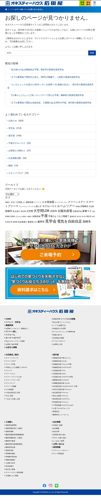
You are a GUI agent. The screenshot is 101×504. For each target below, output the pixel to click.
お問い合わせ (58, 444)
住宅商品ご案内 (11, 355)
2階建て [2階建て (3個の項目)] (7, 202)
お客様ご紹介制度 (11, 344)
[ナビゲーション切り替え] (94, 3)
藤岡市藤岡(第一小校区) (13, 438)
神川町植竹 (9, 466)
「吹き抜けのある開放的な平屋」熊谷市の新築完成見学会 (36, 69)
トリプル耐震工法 (59, 325)
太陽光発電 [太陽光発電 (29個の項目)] (65, 211)
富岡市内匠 (9, 450)
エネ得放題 (9, 389)
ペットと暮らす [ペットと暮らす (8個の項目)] (35, 206)
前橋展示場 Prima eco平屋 (61, 364)
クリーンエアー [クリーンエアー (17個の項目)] (76, 201)
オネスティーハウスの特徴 (63, 319)
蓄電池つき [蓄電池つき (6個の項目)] (32, 222)
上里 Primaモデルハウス (61, 408)
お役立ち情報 (10, 347)
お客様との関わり (16, 150)
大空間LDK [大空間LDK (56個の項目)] (41, 211)
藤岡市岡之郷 (9, 447)
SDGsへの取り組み (59, 438)
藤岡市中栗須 (9, 441)
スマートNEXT (10, 361)
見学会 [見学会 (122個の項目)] (51, 221)
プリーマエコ (9, 374)
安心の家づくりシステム (61, 322)
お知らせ (12, 120)
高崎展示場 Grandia (59, 361)
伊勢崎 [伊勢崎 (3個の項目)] (77, 206)
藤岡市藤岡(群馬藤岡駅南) (14, 435)
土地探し (8, 422)
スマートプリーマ (11, 358)
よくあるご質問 (58, 441)
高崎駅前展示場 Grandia (61, 383)
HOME (7, 319)
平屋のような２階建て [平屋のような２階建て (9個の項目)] (58, 216)
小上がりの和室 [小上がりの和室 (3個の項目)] (21, 216)
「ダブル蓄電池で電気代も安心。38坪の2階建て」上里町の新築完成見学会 (44, 77)
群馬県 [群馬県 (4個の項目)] (15, 222)
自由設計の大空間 (59, 328)
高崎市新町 (9, 431)
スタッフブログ (15, 173)
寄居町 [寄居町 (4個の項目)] (7, 216)
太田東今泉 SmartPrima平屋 (62, 377)
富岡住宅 (55, 411)
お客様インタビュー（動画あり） (16, 328)
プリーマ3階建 (10, 386)
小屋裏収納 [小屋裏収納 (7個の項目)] (35, 216)
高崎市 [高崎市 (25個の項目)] (87, 221)
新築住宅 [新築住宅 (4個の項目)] (73, 216)
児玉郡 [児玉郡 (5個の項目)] (91, 206)
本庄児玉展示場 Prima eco (61, 389)
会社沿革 (55, 431)
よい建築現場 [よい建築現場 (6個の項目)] (27, 202)
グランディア (9, 383)
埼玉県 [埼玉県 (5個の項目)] (23, 211)
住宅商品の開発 (58, 338)
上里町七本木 (9, 463)
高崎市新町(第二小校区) (13, 428)
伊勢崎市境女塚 (10, 457)
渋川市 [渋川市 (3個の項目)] (84, 216)
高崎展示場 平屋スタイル (61, 358)
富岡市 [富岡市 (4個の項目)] (12, 216)
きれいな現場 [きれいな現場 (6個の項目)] (16, 202)
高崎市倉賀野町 (10, 425)
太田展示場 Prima (58, 370)
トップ (10, 9)
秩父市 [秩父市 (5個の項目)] (9, 222)
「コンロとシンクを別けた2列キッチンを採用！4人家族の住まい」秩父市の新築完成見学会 (50, 86)
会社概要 (55, 428)
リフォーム (9, 335)
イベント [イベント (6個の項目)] (37, 202)
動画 (10, 165)
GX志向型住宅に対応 (12, 393)
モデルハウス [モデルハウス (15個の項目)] (49, 206)
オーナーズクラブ (12, 338)
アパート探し (10, 331)
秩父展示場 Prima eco (60, 393)
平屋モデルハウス (16, 143)
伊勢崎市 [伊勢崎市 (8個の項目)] (84, 206)
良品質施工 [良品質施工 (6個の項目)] (22, 222)
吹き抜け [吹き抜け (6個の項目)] (16, 211)
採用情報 (56, 447)
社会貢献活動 (14, 158)
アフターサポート (59, 341)
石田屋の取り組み (59, 435)
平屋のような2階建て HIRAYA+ (15, 367)
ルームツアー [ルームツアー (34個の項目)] (66, 206)
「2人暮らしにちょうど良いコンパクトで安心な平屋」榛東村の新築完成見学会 (46, 95)
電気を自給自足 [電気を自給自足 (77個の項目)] (69, 221)
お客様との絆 (57, 344)
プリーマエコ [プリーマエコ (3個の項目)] (23, 206)
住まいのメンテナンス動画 (14, 341)
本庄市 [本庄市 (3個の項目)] (79, 216)
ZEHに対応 (8, 396)
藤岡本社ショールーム (60, 415)
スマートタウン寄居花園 (13, 472)
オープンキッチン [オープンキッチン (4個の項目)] (61, 202)
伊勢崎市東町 (9, 453)
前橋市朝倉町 (9, 460)
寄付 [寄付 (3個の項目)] (93, 211)
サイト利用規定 (58, 453)
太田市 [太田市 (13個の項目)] (53, 211)
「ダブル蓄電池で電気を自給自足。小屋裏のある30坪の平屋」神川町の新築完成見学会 (50, 102)
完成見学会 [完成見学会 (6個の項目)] (77, 211)
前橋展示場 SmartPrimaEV (62, 367)
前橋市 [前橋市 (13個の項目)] (8, 211)
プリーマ (8, 370)
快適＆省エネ (57, 335)
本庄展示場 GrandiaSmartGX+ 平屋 (64, 386)
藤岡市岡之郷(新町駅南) (13, 444)
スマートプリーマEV (12, 380)
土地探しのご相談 (11, 476)
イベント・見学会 (12, 322)
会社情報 (56, 422)
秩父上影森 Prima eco (60, 396)
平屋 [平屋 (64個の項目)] (44, 216)
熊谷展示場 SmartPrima (61, 399)
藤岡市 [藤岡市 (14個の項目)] (41, 221)
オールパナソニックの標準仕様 (63, 332)
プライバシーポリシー (60, 450)
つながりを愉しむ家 (12, 399)
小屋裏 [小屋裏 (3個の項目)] (28, 216)
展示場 (11, 135)
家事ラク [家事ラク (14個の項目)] (87, 211)
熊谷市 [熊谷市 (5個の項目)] (89, 216)
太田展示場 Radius (59, 374)
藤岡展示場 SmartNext (60, 380)
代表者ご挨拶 (57, 425)
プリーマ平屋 (9, 364)
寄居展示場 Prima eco (60, 402)
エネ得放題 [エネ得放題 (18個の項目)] (48, 201)
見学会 (11, 128)
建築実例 (8, 325)
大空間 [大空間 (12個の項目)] (29, 211)
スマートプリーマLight (13, 377)
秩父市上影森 (9, 469)
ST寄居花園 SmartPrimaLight (62, 405)
